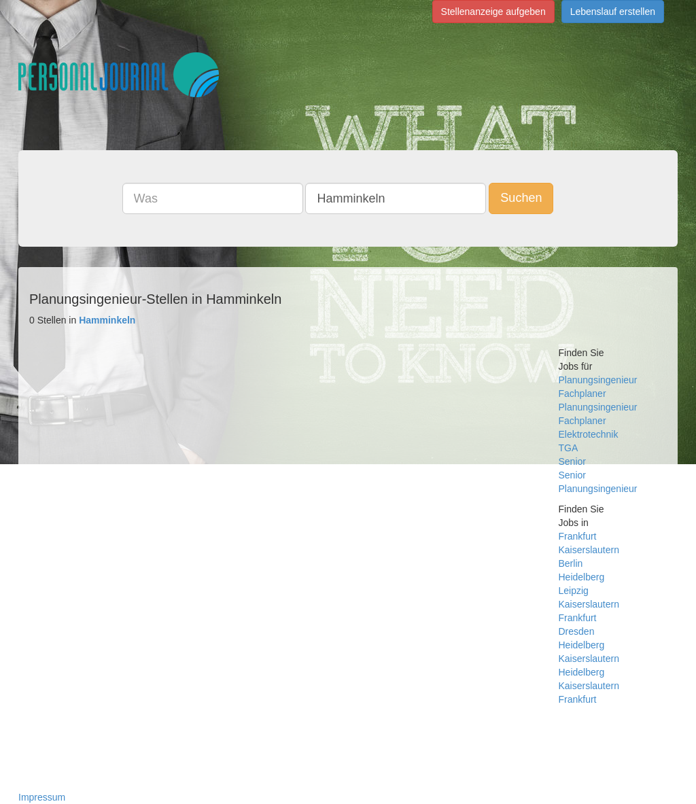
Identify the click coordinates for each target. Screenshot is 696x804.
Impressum (41, 797)
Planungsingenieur (598, 379)
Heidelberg (582, 577)
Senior (572, 461)
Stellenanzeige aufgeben (493, 11)
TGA (568, 447)
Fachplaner (582, 393)
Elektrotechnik (589, 434)
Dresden (577, 631)
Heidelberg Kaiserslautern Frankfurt (589, 686)
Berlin (571, 563)
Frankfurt (578, 536)
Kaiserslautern (589, 549)
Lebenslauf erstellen (612, 11)
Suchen (521, 198)
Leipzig (574, 590)
